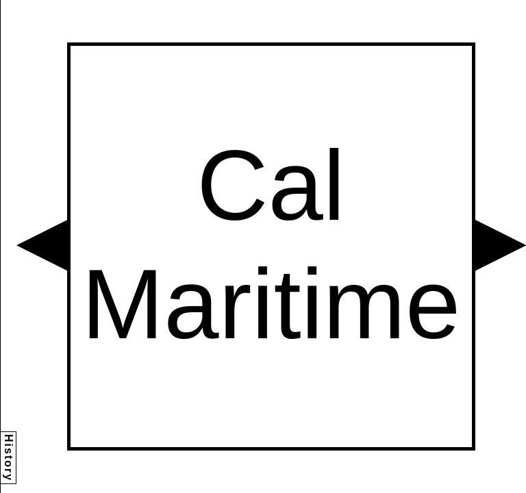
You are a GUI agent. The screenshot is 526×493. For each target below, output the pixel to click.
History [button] (8, 457)
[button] (41, 245)
